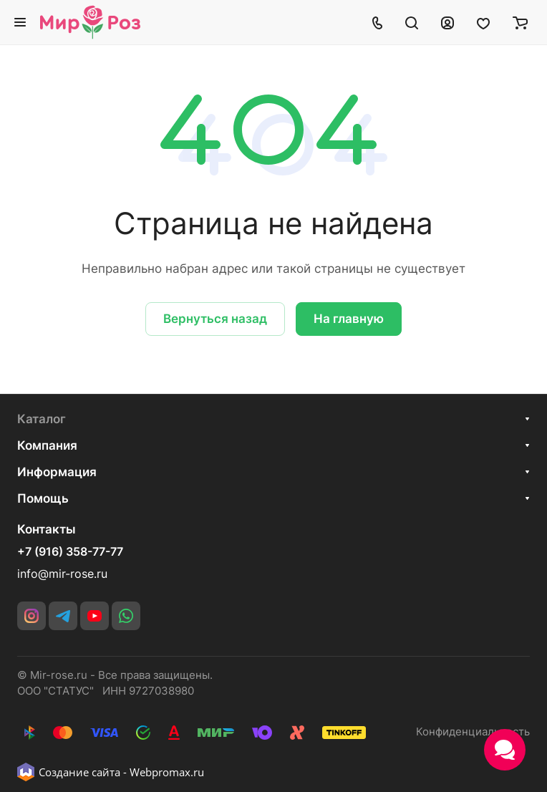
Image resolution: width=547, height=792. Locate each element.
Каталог (41, 419)
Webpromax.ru (167, 772)
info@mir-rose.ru (62, 574)
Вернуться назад (215, 319)
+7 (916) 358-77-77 (70, 552)
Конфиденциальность (473, 731)
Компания (47, 445)
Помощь (43, 498)
